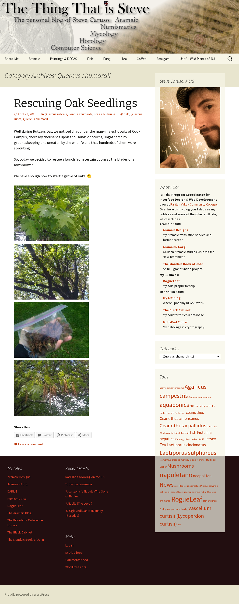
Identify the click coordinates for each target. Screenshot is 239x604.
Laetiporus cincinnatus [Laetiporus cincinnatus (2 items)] (186, 444)
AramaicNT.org (174, 247)
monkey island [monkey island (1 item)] (188, 459)
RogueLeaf (171, 281)
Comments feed (76, 560)
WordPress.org (76, 567)
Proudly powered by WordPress (27, 594)
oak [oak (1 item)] (176, 485)
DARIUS (12, 491)
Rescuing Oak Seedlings (75, 103)
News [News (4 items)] (167, 484)
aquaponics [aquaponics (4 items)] (174, 404)
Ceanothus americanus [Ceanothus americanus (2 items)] (179, 418)
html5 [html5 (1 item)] (201, 439)
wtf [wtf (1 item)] (179, 524)
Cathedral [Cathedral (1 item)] (180, 413)
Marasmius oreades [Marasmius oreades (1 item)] (170, 459)
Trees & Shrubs (104, 114)
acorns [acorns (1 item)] (163, 387)
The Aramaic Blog (19, 513)
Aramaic (34, 59)
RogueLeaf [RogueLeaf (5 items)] (186, 499)
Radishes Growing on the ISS (85, 477)
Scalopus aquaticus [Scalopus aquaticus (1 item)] (170, 509)
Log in (69, 545)
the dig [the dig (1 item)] (184, 509)
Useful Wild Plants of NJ (197, 59)
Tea (124, 59)
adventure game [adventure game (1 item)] (175, 387)
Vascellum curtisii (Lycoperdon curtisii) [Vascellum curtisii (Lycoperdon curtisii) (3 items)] (185, 516)
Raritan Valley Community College (193, 204)
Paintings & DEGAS (63, 59)
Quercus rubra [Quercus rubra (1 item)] (199, 491)
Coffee (142, 59)
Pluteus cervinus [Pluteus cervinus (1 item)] (209, 485)
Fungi (107, 59)
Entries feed (74, 552)
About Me (12, 59)
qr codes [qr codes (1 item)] (172, 491)
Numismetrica (17, 498)
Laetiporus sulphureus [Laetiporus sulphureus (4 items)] (188, 452)
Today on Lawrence (78, 484)
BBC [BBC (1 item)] (192, 406)
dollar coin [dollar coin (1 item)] (184, 433)
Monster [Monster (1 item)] (201, 459)
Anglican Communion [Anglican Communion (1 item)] (200, 396)
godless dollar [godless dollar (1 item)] (190, 439)
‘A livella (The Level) (78, 503)
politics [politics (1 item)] (163, 491)
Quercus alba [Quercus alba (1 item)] (184, 491)
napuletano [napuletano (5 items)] (176, 474)
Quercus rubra (55, 114)
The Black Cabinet (177, 310)
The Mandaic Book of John (183, 264)
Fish (90, 59)
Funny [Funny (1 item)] (178, 439)
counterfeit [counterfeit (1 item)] (172, 433)
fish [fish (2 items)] (193, 432)
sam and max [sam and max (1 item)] (210, 500)
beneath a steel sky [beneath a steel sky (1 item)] (205, 406)
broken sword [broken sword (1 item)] (167, 413)
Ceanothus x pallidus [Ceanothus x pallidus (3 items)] (183, 425)
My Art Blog (172, 298)
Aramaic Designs (175, 230)
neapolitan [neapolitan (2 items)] (202, 475)
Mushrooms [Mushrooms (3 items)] (180, 465)
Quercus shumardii (79, 114)
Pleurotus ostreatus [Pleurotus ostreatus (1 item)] (189, 485)
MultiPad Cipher (175, 322)
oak (126, 114)
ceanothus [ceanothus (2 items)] (195, 412)
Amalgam (163, 59)
